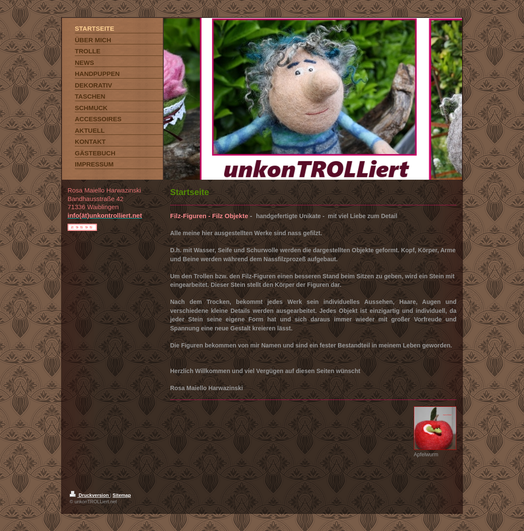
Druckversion (90, 495)
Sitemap (121, 495)
